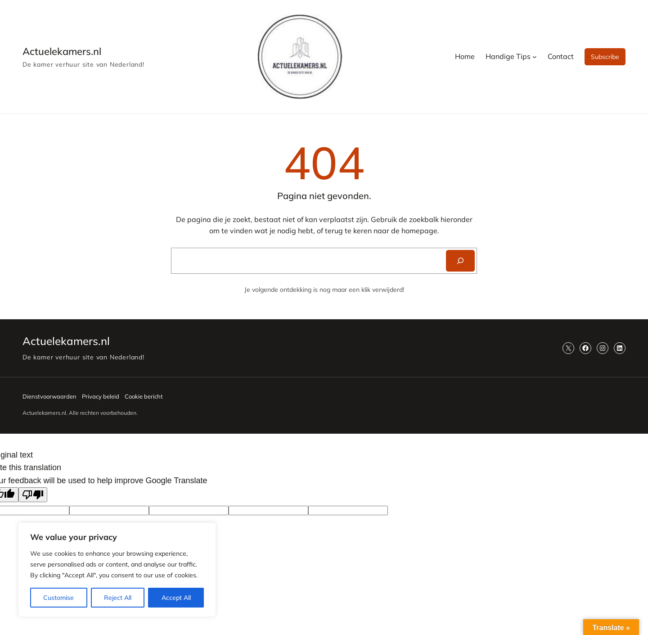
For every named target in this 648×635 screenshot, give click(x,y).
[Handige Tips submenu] (534, 56)
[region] (117, 569)
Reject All (117, 598)
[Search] (460, 261)
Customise (58, 598)
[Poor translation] (32, 494)
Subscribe (605, 57)
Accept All (176, 598)
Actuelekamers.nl (61, 51)
